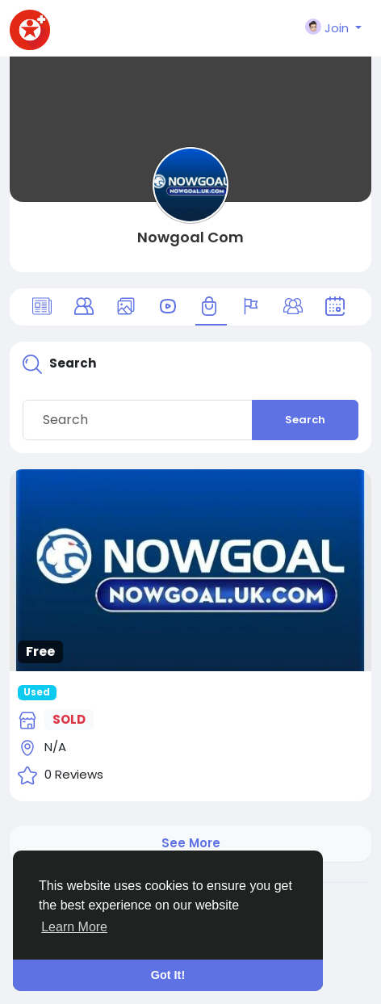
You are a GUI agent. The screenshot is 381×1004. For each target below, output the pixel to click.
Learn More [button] (74, 927)
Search (305, 419)
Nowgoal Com (190, 237)
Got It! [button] (168, 974)
